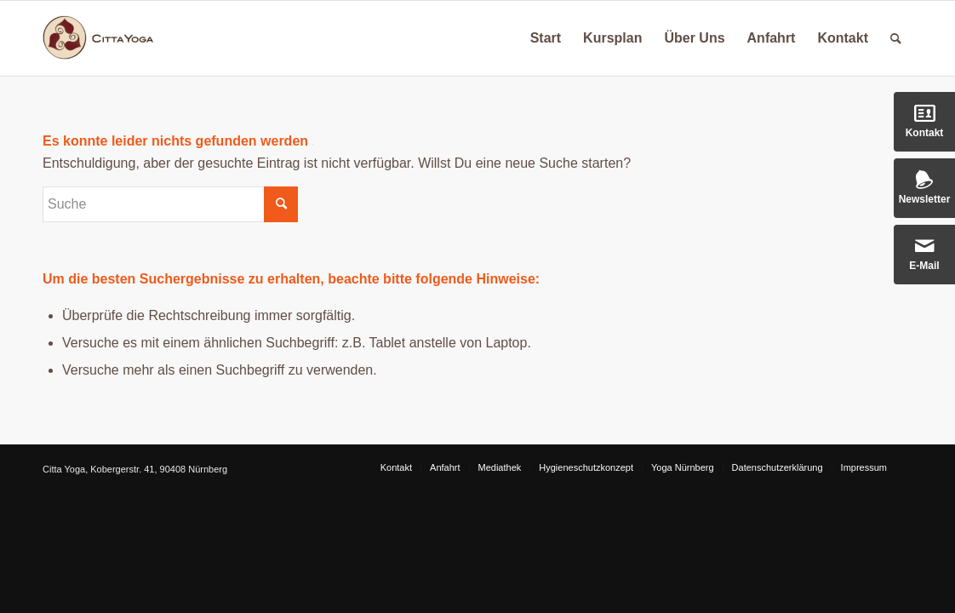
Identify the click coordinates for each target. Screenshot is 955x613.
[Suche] (895, 38)
